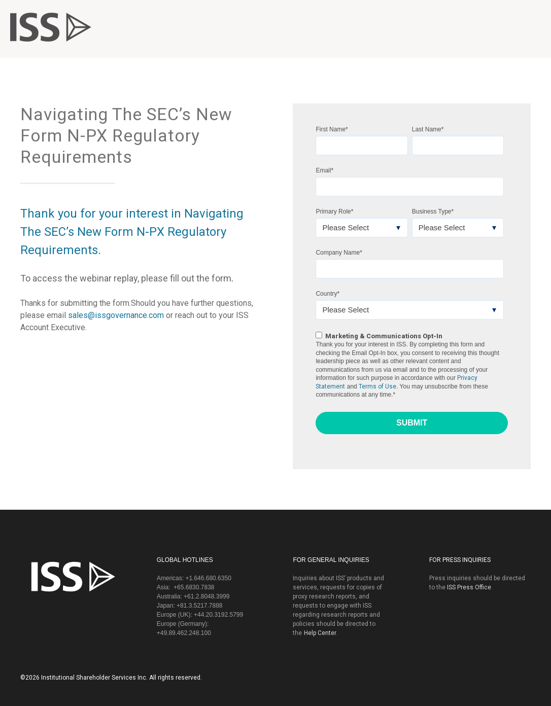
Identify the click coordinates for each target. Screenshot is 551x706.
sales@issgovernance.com (116, 315)
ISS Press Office (469, 587)
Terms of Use (377, 386)
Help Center (320, 633)
